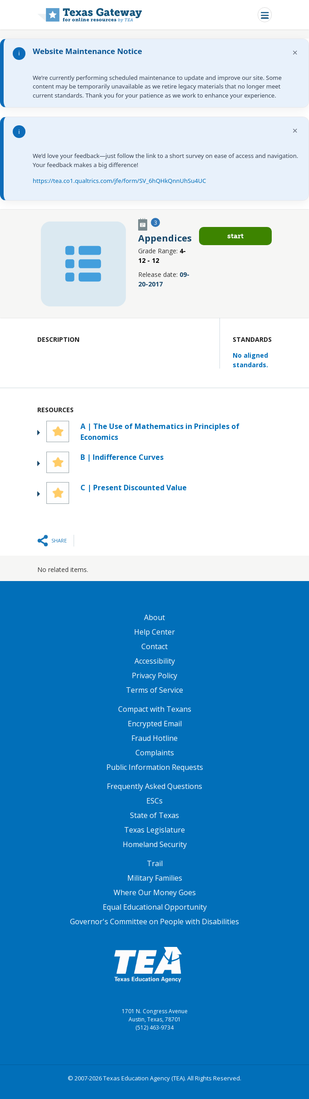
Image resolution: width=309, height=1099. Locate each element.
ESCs (154, 801)
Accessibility (155, 661)
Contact (154, 646)
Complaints (154, 753)
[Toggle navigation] (265, 14)
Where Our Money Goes (155, 892)
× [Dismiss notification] (295, 52)
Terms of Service (154, 690)
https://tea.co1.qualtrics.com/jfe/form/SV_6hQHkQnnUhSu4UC (119, 181)
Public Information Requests (154, 767)
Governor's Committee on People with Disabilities (154, 922)
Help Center (154, 632)
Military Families (154, 878)
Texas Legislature (154, 830)
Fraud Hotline (154, 738)
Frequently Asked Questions (154, 786)
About (154, 617)
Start (235, 236)
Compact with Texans (154, 709)
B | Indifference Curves (122, 457)
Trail (155, 863)
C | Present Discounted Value (133, 488)
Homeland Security (155, 844)
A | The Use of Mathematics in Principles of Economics (159, 431)
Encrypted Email (155, 724)
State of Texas (154, 815)
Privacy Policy (154, 675)
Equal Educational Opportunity (155, 907)
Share (59, 540)
